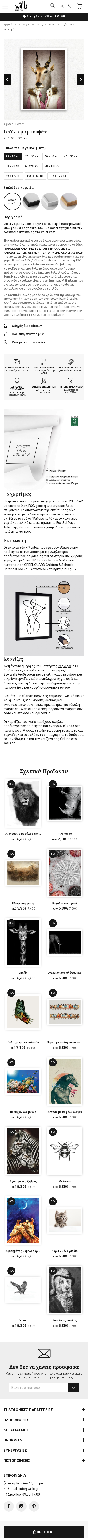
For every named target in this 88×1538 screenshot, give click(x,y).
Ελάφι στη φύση (23, 903)
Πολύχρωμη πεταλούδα (23, 1042)
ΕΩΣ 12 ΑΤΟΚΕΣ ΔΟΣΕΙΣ (71, 368)
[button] (5, 6)
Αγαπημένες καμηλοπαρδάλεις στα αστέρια (35, 1251)
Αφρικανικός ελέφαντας (64, 972)
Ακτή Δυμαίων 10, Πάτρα (25, 1483)
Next (80, 79)
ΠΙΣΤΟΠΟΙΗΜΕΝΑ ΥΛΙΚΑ (71, 387)
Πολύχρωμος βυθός (23, 1112)
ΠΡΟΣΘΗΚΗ (44, 1532)
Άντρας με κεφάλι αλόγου (64, 1112)
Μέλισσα (65, 1181)
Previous (7, 79)
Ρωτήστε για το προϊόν (29, 342)
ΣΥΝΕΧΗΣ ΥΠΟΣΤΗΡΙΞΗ (44, 387)
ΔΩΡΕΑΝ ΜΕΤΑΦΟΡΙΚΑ (17, 368)
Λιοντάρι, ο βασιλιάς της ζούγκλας (28, 833)
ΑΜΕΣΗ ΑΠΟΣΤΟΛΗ (44, 368)
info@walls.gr (28, 1489)
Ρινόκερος (65, 833)
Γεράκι (23, 1320)
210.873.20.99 (43, 393)
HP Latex (32, 547)
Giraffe (23, 972)
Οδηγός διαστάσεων (27, 326)
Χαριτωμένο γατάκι (65, 1251)
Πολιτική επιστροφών (28, 334)
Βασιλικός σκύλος (65, 1320)
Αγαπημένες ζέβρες (23, 1181)
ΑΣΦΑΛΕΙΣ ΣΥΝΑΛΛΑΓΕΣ (17, 388)
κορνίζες (65, 666)
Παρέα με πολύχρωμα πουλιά (66, 1042)
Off (59, 16)
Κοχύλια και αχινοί (64, 903)
